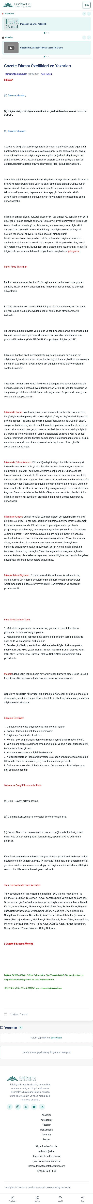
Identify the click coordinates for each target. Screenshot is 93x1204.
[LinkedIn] (42, 1107)
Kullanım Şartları (46, 1151)
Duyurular (46, 1134)
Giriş (86, 5)
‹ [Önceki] (84, 13)
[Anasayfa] (17, 5)
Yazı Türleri (46, 74)
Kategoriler (46, 1120)
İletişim (46, 1139)
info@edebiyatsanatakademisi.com (46, 1166)
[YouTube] (34, 1107)
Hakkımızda (46, 1129)
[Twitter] (26, 1107)
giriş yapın (56, 1037)
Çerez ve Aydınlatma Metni (46, 1161)
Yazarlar (46, 1124)
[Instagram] (18, 1107)
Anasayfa (46, 1115)
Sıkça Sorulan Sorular (46, 1146)
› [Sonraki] (88, 13)
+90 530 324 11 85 (46, 1171)
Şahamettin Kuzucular (16, 74)
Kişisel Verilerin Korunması (46, 1156)
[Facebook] (10, 1107)
